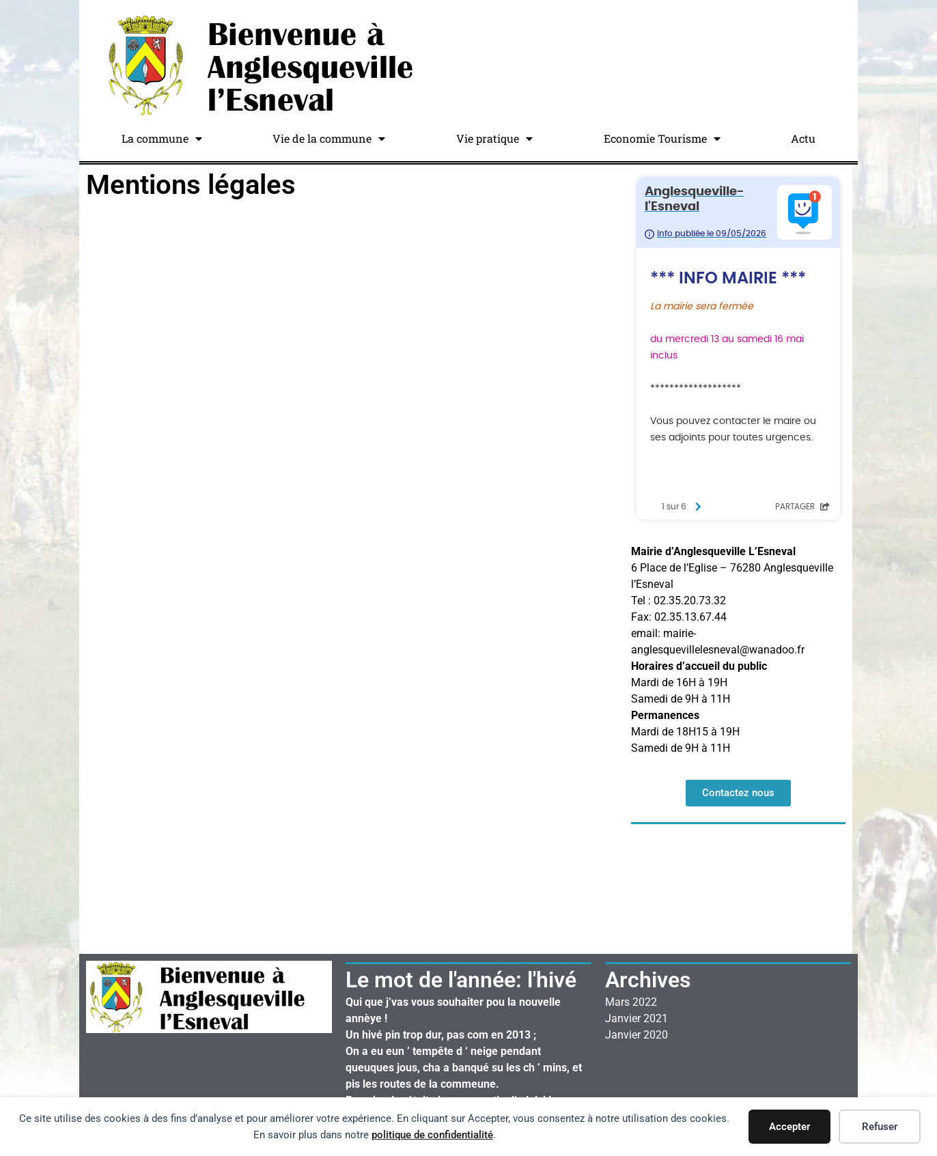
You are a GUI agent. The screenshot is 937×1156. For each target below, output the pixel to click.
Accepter (789, 1126)
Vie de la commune (328, 138)
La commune (162, 138)
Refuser (879, 1126)
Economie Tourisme (662, 138)
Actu (803, 138)
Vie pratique (494, 138)
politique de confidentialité (432, 1135)
